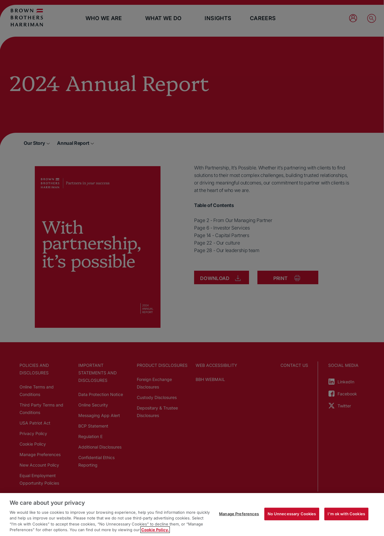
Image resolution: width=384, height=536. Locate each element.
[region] (192, 514)
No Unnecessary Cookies (292, 513)
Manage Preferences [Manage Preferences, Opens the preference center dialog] (239, 513)
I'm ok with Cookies (346, 513)
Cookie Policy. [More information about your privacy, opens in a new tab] (155, 529)
